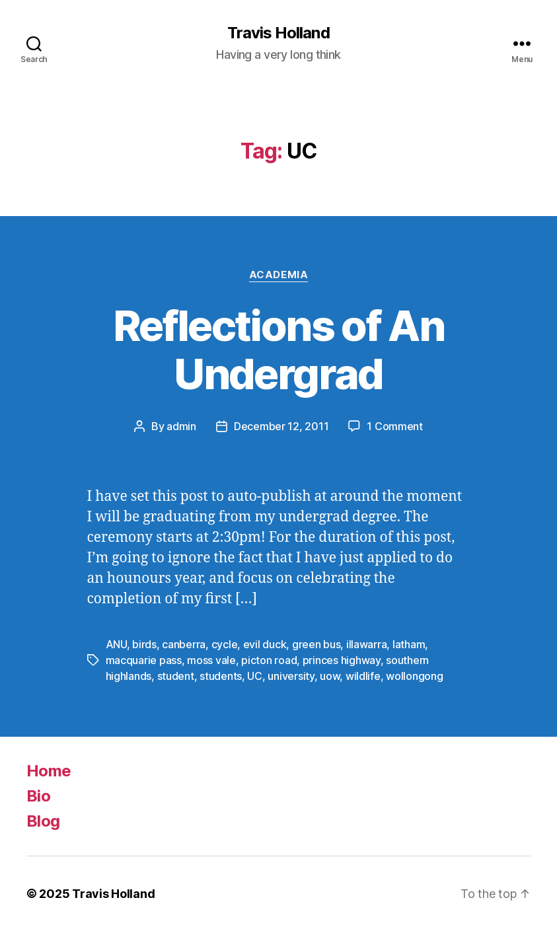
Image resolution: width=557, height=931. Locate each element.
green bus (316, 644)
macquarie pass (144, 660)
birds (144, 644)
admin (181, 426)
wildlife (363, 676)
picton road (269, 660)
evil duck (265, 644)
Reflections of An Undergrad (278, 349)
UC (254, 676)
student (175, 676)
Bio (38, 795)
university (291, 676)
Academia (278, 275)
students (221, 676)
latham (408, 644)
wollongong (414, 676)
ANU (116, 644)
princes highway (342, 660)
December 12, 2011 (281, 426)
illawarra (366, 644)
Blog (42, 821)
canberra (183, 644)
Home (48, 770)
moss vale (211, 660)
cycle (224, 644)
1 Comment (395, 426)
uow (330, 676)
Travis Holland (278, 33)
